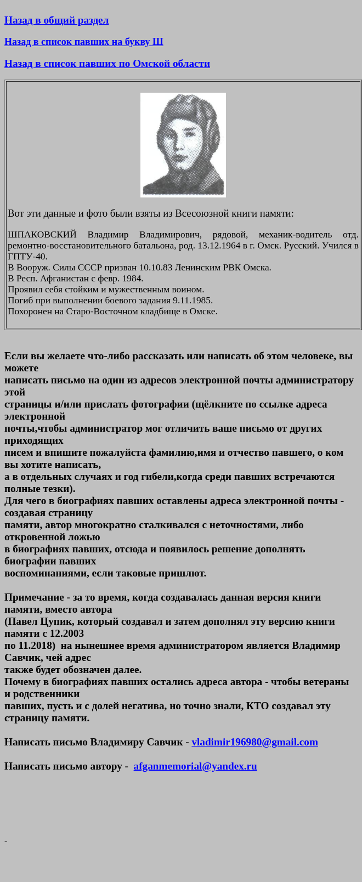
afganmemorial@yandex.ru (195, 766)
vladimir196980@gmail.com (254, 742)
